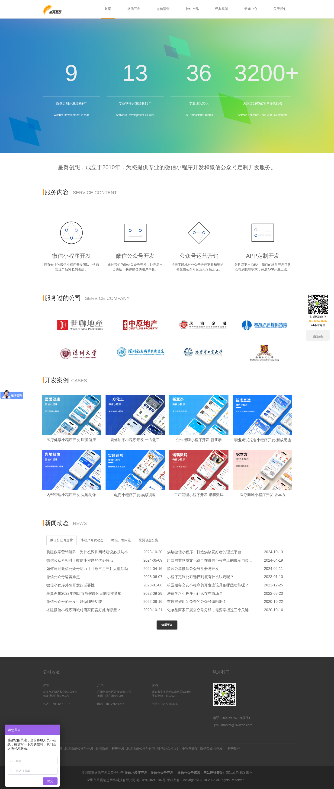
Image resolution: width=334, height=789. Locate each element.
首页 (108, 9)
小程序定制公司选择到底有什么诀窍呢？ (200, 577)
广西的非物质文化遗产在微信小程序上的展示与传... (209, 560)
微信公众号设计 (168, 748)
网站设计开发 (213, 773)
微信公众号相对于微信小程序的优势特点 (79, 560)
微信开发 (133, 9)
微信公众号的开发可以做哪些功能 (74, 602)
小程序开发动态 (92, 540)
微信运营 (163, 9)
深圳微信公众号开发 (78, 748)
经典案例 (221, 9)
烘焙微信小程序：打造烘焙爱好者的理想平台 (204, 552)
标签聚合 (246, 773)
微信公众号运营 (61, 540)
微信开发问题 (121, 540)
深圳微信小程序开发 (110, 748)
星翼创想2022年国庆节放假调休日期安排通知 (84, 593)
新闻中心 (250, 9)
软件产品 (192, 9)
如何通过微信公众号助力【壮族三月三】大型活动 (87, 569)
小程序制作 (232, 748)
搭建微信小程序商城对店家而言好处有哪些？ (83, 610)
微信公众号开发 (211, 748)
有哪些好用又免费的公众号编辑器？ (196, 602)
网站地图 (232, 773)
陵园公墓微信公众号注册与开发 (193, 569)
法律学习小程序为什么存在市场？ (195, 593)
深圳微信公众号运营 (140, 748)
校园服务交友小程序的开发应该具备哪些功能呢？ (208, 585)
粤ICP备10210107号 (151, 780)
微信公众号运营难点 (63, 577)
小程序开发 (190, 748)
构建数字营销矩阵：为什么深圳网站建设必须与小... (88, 552)
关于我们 (279, 9)
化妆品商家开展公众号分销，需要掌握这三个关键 (208, 610)
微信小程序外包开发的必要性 (70, 585)
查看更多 (167, 625)
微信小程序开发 (136, 773)
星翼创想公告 (148, 540)
